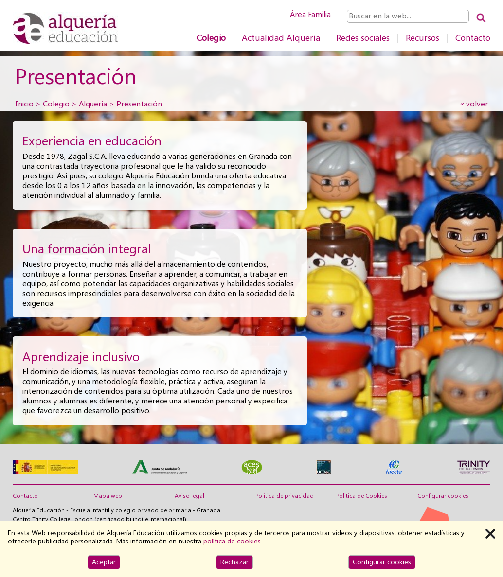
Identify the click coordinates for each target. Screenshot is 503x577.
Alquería (93, 103)
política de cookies (232, 541)
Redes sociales (363, 38)
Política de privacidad (284, 495)
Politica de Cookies (361, 495)
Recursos (422, 38)
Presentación (139, 103)
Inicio (24, 103)
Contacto (472, 38)
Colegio (211, 38)
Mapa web (107, 495)
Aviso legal (189, 495)
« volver (474, 103)
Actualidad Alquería (281, 38)
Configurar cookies (442, 495)
